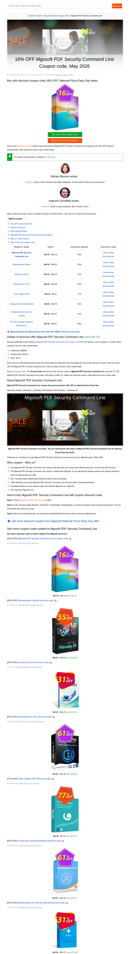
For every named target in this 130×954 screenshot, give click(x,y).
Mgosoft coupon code (64, 75)
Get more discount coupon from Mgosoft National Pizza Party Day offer (53, 521)
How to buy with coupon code (23, 242)
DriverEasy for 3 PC (21, 284)
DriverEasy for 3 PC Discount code (35, 717)
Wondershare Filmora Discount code (35, 600)
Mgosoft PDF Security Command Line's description (31, 235)
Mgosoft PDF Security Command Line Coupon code (43, 538)
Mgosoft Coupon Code (16, 371)
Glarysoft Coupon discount (29, 783)
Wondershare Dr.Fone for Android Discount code (41, 902)
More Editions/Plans (19, 231)
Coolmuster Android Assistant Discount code (39, 841)
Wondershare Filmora (21, 264)
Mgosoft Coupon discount (29, 543)
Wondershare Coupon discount (31, 605)
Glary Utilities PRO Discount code (34, 778)
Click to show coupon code (64, 135)
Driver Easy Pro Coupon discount (32, 721)
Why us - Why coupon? (20, 239)
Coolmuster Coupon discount (30, 845)
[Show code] (108, 253)
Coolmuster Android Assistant (22, 304)
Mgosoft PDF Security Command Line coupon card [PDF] (60, 342)
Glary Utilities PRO (21, 294)
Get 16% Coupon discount (21, 224)
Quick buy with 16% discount (64, 141)
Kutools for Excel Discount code (33, 662)
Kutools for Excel (22, 274)
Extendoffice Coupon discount (30, 667)
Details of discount (18, 227)
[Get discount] (108, 256)
